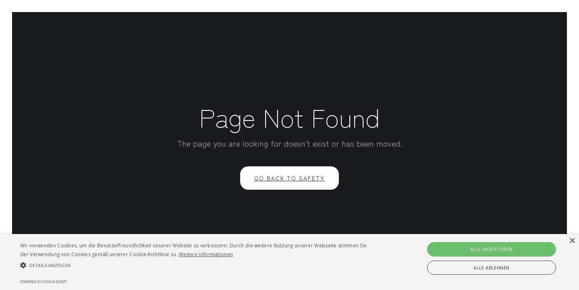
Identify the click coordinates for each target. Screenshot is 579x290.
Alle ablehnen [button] (491, 268)
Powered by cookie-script (43, 281)
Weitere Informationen (206, 254)
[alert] (289, 262)
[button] (195, 265)
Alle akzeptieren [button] (491, 249)
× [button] (572, 241)
